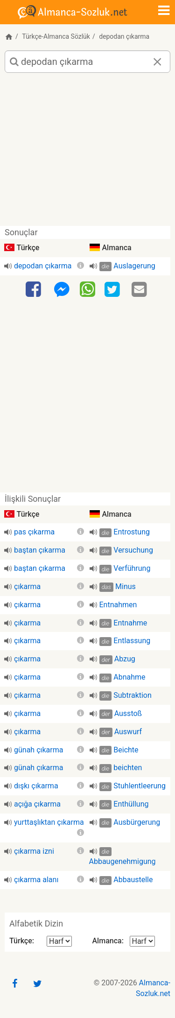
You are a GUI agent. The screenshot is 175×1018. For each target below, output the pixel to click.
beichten (127, 767)
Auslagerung (134, 265)
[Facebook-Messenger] (61, 290)
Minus (125, 586)
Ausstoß (128, 713)
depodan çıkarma (42, 265)
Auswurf (128, 731)
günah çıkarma (38, 749)
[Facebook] (34, 290)
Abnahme (129, 677)
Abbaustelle (133, 879)
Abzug (124, 658)
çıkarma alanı (36, 879)
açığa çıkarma (37, 804)
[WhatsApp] (87, 289)
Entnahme (130, 622)
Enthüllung (130, 804)
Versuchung (133, 550)
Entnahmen (118, 604)
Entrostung (131, 531)
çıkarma (27, 586)
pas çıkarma (34, 531)
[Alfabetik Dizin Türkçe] (59, 941)
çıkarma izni (34, 851)
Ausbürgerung (136, 822)
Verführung (131, 568)
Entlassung (131, 640)
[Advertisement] (87, 153)
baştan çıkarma (39, 550)
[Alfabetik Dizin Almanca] (142, 941)
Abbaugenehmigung (122, 861)
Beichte (125, 749)
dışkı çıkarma (36, 785)
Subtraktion (132, 695)
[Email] (140, 290)
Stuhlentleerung (139, 785)
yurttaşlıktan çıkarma (49, 822)
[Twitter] (113, 290)
